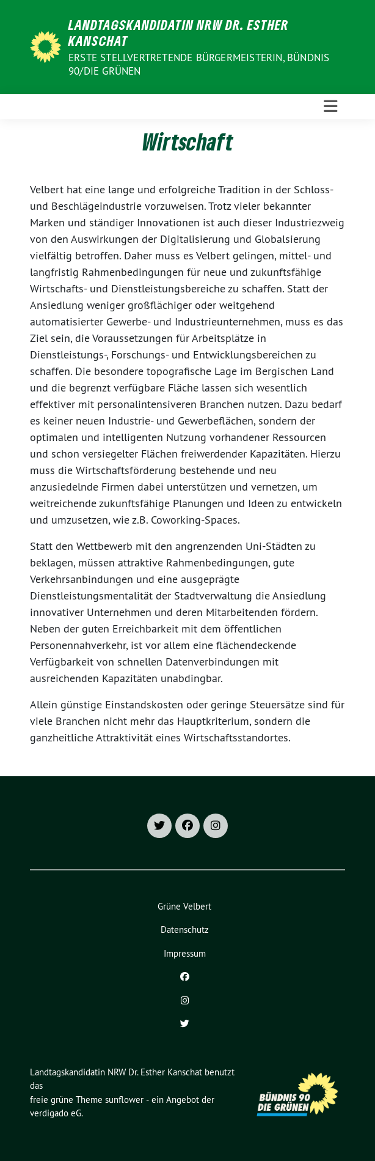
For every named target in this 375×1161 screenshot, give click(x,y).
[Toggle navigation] (330, 106)
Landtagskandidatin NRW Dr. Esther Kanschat (178, 33)
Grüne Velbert (184, 906)
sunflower (124, 1099)
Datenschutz (185, 929)
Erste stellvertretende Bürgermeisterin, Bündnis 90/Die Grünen (198, 64)
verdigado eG (55, 1113)
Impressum (185, 953)
